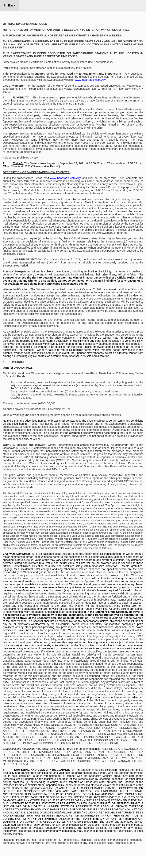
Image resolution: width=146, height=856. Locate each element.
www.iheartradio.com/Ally (90, 79)
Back (10, 5)
